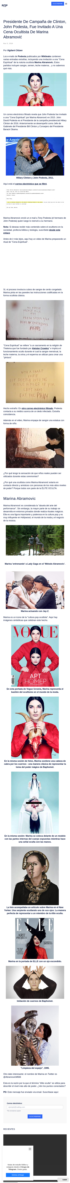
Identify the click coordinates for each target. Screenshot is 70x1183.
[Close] (30, 1149)
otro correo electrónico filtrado (37, 408)
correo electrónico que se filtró (31, 184)
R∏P (5, 5)
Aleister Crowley (40, 348)
